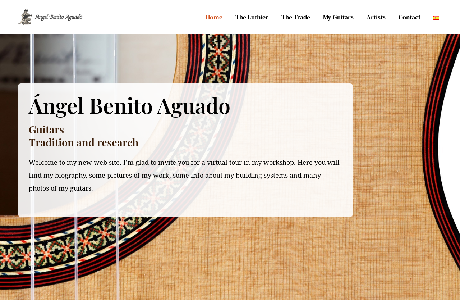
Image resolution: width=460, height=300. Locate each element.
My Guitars (338, 17)
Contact (409, 17)
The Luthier (251, 17)
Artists (376, 17)
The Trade (295, 17)
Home (214, 17)
